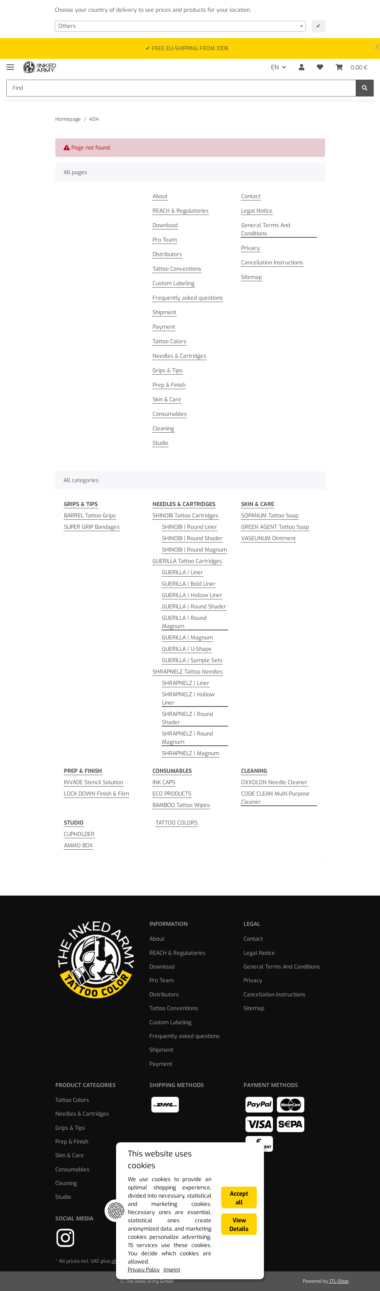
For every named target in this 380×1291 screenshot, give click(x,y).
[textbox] (180, 26)
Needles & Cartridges (179, 356)
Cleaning (163, 428)
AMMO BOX (78, 845)
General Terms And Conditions (265, 229)
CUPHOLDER (79, 834)
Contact (250, 196)
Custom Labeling (174, 283)
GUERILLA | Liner (182, 572)
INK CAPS (164, 782)
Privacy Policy (67, 1269)
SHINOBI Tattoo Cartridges (185, 515)
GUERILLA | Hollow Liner (192, 595)
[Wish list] (320, 67)
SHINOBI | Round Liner (189, 527)
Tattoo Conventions (177, 269)
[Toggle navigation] (10, 64)
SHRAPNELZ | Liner (185, 683)
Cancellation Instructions (272, 262)
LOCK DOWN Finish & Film (96, 794)
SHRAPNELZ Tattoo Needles (188, 672)
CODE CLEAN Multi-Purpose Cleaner (275, 798)
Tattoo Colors (169, 341)
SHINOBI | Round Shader (192, 538)
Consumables (170, 414)
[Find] (181, 88)
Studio (160, 443)
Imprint (98, 1269)
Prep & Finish (169, 385)
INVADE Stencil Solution (93, 782)
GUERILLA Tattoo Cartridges (187, 561)
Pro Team (165, 240)
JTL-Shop (339, 1281)
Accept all (293, 1229)
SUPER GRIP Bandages (92, 527)
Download (165, 225)
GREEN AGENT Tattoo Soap (275, 527)
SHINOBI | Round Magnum (194, 550)
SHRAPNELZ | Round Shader (187, 718)
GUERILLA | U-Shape (187, 649)
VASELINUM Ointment (268, 538)
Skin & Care (167, 399)
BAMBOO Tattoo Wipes (181, 805)
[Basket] (351, 67)
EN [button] (275, 67)
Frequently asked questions (188, 298)
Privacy (250, 248)
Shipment (164, 312)
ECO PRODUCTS (172, 794)
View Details (293, 1253)
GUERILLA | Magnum (187, 637)
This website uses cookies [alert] (96, 1214)
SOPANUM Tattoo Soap (269, 515)
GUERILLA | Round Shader (194, 606)
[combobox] (180, 26)
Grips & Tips (167, 370)
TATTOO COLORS (177, 823)
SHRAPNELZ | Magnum (190, 753)
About (160, 196)
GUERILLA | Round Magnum (184, 622)
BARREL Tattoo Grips (90, 515)
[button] (302, 67)
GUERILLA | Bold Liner (189, 584)
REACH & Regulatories (181, 211)
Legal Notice (257, 211)
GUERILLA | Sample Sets (192, 660)
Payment (164, 327)
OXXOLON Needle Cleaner (274, 782)
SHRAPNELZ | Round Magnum (187, 738)
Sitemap (251, 277)
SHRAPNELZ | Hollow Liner (188, 698)
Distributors (167, 254)
